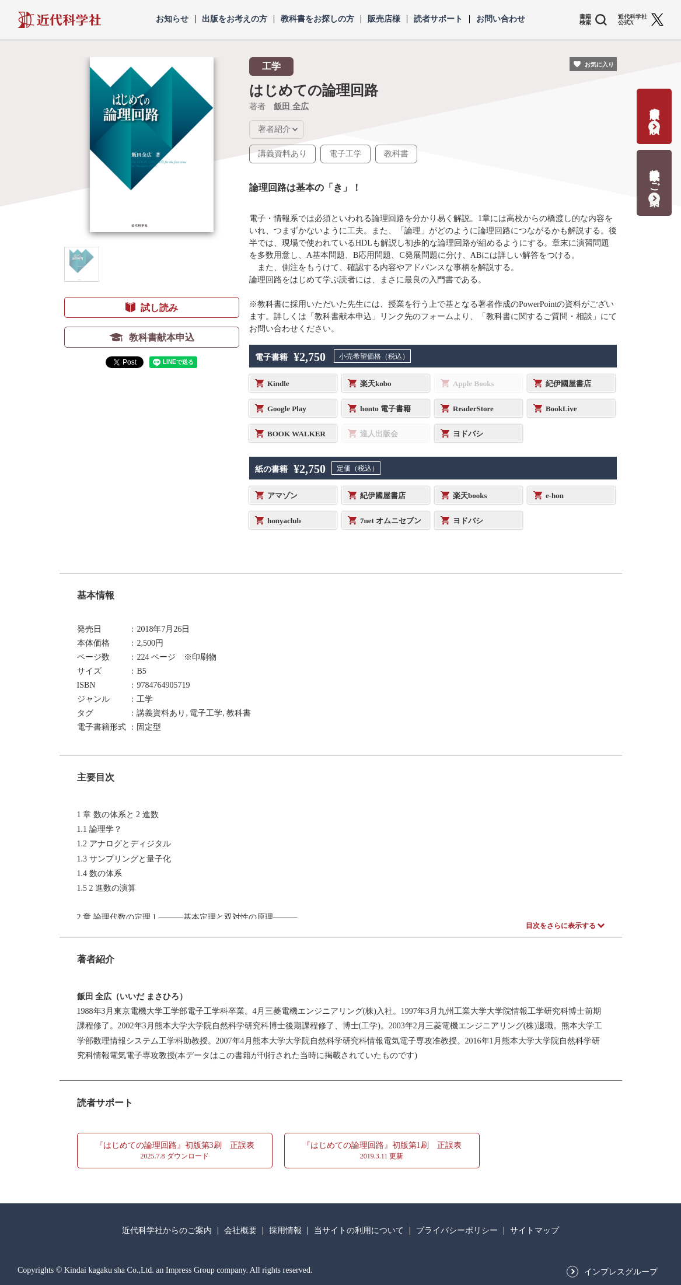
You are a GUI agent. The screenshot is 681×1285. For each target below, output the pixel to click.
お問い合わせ (500, 19)
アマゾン (282, 495)
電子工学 (345, 153)
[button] (81, 264)
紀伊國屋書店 (568, 383)
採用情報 (285, 1231)
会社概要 (240, 1231)
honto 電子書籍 (385, 408)
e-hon (555, 495)
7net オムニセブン (390, 520)
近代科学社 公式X (632, 20)
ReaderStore (473, 408)
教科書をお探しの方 (317, 19)
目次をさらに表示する (561, 926)
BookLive (561, 408)
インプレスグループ (621, 1272)
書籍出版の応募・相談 (654, 108)
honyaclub (284, 520)
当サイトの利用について (359, 1231)
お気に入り (599, 64)
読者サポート (438, 19)
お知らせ (172, 19)
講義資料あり (282, 153)
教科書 (396, 153)
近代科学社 (59, 20)
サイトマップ (534, 1231)
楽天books (470, 495)
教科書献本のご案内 (654, 175)
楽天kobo (375, 383)
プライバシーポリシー (457, 1231)
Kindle (278, 383)
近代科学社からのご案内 (167, 1231)
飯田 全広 (291, 106)
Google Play (286, 408)
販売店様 (384, 19)
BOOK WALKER (296, 433)
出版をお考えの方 (234, 19)
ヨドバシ (468, 433)
